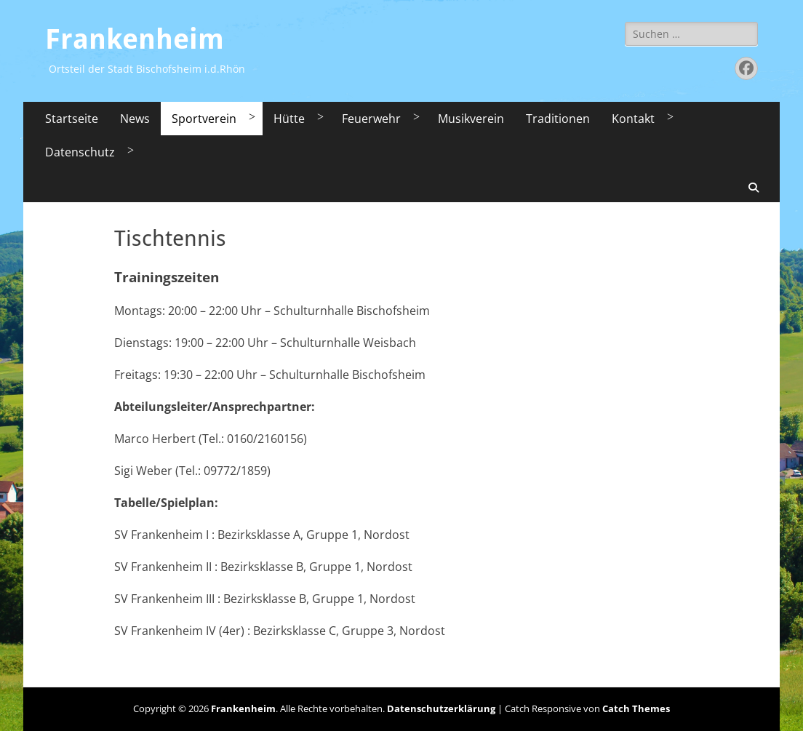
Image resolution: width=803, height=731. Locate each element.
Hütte (289, 119)
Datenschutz (80, 152)
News (135, 119)
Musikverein (471, 119)
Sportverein (204, 119)
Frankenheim (134, 39)
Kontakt (633, 119)
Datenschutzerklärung (441, 708)
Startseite (71, 119)
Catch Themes (636, 708)
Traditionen (558, 119)
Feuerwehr (371, 119)
